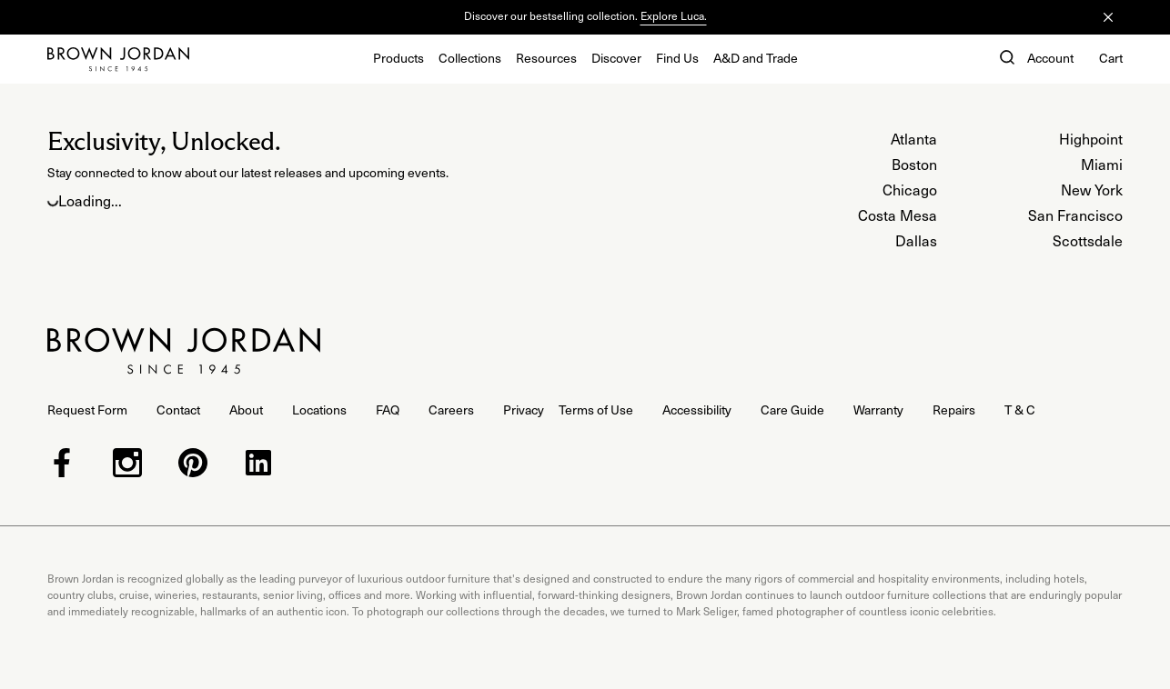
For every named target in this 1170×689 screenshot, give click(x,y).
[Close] (1108, 17)
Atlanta (914, 138)
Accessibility (696, 409)
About (246, 409)
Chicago (910, 189)
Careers (451, 409)
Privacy (523, 409)
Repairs (954, 409)
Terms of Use (596, 409)
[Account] (1050, 59)
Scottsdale (1088, 240)
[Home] (118, 59)
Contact (178, 409)
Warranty (878, 409)
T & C (1019, 409)
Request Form (87, 409)
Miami (1102, 164)
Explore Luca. (673, 15)
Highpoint (1091, 138)
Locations (319, 409)
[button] (1005, 59)
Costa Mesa (897, 214)
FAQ (387, 409)
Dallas (916, 240)
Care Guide (792, 409)
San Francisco (1075, 214)
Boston (914, 164)
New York (1092, 189)
